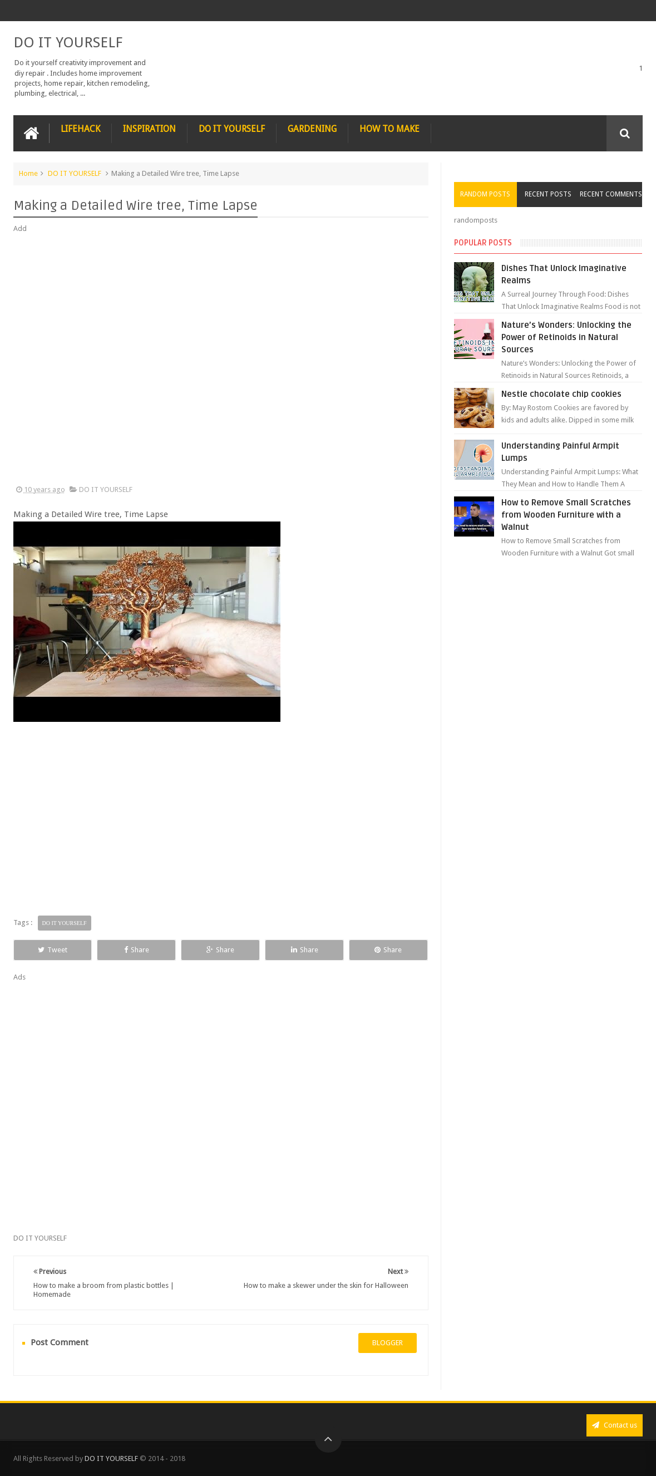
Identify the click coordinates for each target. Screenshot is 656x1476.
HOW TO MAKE (389, 129)
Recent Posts (548, 194)
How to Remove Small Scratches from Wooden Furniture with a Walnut (566, 515)
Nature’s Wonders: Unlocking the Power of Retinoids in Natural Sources (566, 337)
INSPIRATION (149, 129)
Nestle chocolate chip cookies (561, 394)
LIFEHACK (80, 129)
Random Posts (485, 194)
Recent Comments (611, 194)
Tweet (52, 950)
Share (136, 950)
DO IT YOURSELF (67, 42)
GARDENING (312, 129)
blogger (387, 1343)
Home (28, 173)
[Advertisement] (221, 359)
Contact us (614, 1425)
